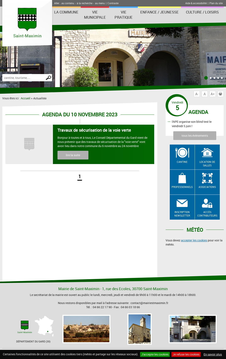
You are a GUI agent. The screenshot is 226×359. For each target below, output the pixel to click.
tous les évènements (195, 136)
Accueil (25, 98)
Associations (207, 187)
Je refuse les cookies (186, 354)
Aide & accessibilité (196, 3)
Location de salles (207, 163)
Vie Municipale (95, 15)
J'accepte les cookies (155, 354)
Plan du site (216, 3)
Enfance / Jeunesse (159, 12)
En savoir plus (213, 354)
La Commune (66, 12)
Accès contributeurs (207, 213)
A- (196, 94)
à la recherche (84, 3)
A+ (213, 94)
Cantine (182, 161)
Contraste (113, 3)
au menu (100, 3)
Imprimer (221, 94)
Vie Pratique (124, 15)
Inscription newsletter (182, 213)
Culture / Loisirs (202, 12)
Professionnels (182, 187)
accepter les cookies (194, 240)
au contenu (67, 3)
